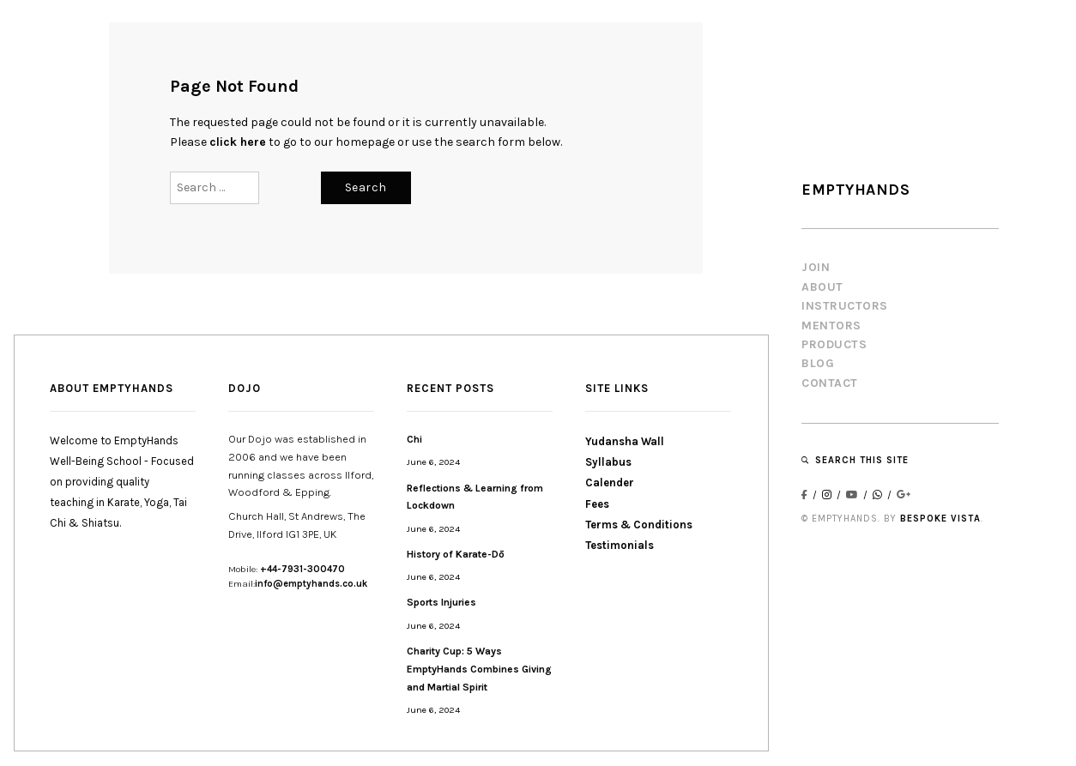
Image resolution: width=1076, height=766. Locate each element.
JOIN (815, 267)
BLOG (817, 363)
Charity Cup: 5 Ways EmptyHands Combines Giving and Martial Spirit (479, 669)
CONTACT (829, 383)
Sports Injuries (441, 602)
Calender (609, 482)
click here (237, 142)
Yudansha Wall (624, 441)
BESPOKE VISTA (940, 518)
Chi (414, 439)
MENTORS (831, 325)
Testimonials (619, 545)
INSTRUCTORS (844, 306)
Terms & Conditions (638, 524)
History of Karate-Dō (456, 554)
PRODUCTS (834, 344)
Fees (597, 504)
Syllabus (608, 461)
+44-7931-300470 (302, 569)
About (822, 287)
